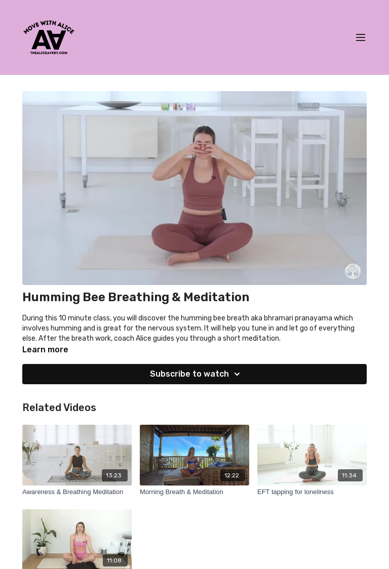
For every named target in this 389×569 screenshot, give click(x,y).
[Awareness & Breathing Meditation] (77, 492)
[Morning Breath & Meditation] (194, 492)
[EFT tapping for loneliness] (312, 492)
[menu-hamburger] (361, 37)
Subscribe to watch (196, 374)
